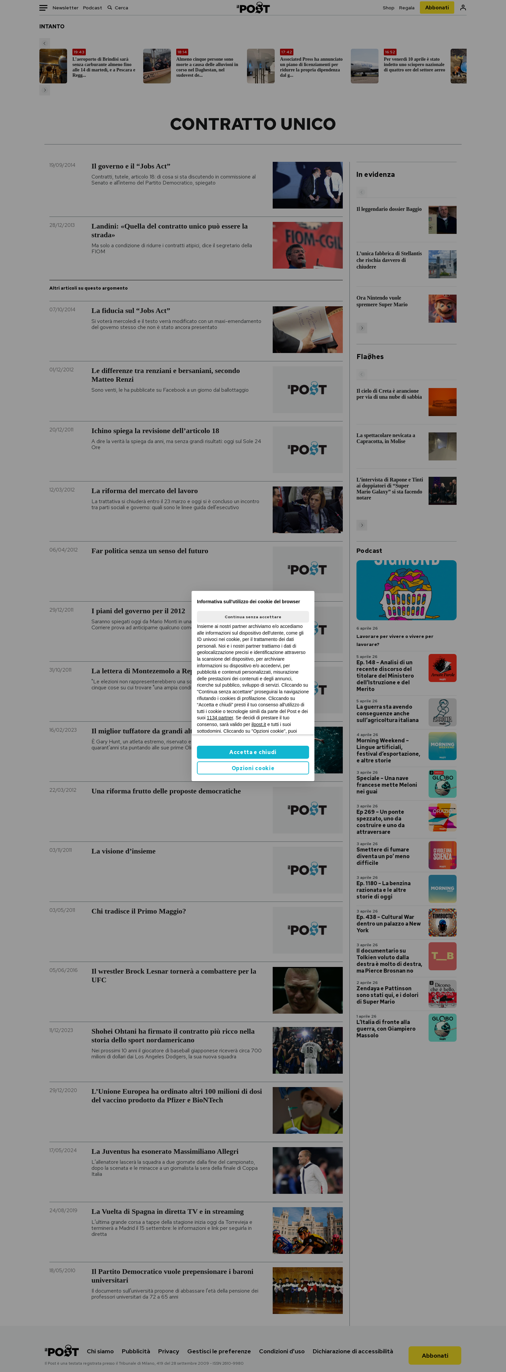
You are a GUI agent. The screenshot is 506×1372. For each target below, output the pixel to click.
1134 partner (220, 717)
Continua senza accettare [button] (253, 617)
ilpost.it (258, 724)
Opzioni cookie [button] (253, 768)
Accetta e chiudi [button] (253, 752)
